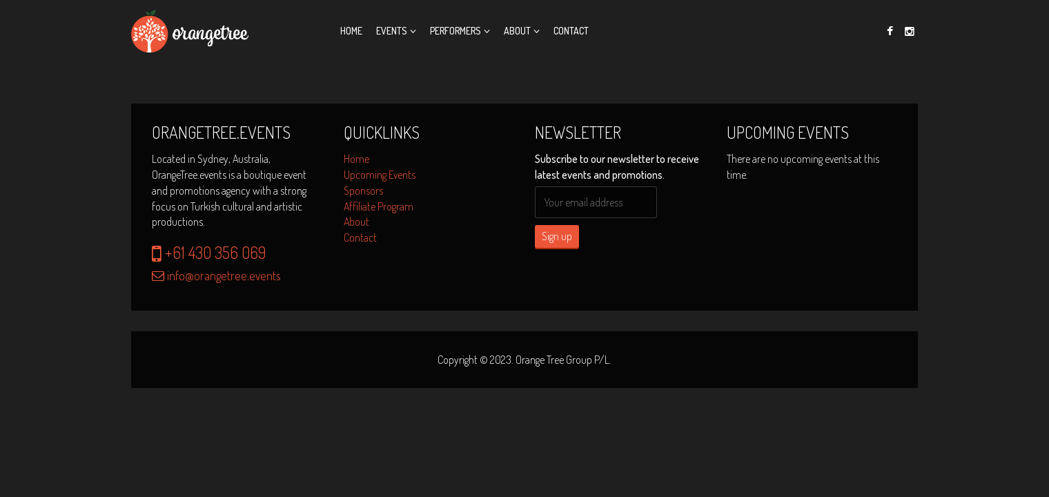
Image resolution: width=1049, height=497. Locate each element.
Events (391, 31)
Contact (571, 31)
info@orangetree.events (216, 275)
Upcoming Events (379, 175)
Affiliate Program (378, 206)
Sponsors (363, 190)
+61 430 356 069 (209, 252)
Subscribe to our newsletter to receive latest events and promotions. (617, 167)
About (517, 31)
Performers (455, 31)
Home (351, 31)
